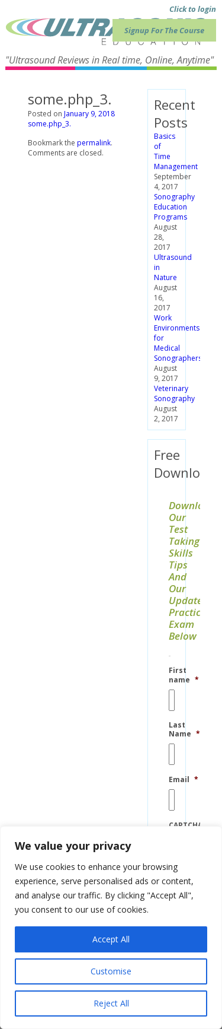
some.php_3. (49, 124)
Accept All (111, 939)
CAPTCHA (185, 825)
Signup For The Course (164, 30)
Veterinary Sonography (174, 393)
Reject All (111, 1003)
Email (183, 780)
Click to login (192, 9)
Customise (111, 971)
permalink (94, 143)
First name (184, 675)
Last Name (184, 729)
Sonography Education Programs (174, 207)
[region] (111, 927)
